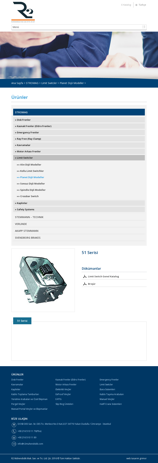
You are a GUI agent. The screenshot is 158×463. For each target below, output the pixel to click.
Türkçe (142, 4)
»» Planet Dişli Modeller (30, 177)
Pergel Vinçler (18, 404)
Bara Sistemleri (107, 389)
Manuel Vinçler (107, 399)
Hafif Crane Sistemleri (111, 404)
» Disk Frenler (23, 119)
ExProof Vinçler (63, 394)
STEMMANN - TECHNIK (29, 217)
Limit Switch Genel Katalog (100, 276)
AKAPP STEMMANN (26, 230)
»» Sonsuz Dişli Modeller (31, 183)
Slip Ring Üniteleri (64, 404)
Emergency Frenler (109, 379)
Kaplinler (15, 389)
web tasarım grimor (136, 458)
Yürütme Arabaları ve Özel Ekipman (29, 399)
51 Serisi (22, 320)
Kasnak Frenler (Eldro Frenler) (70, 379)
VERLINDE (21, 224)
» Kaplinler (21, 203)
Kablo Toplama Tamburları (25, 394)
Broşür (89, 283)
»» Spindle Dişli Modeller (31, 189)
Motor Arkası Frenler (66, 384)
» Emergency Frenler (27, 132)
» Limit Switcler (24, 157)
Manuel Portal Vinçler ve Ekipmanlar (29, 408)
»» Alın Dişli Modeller (29, 164)
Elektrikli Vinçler (63, 389)
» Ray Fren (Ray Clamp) (28, 138)
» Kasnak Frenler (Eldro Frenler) (33, 126)
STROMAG (21, 112)
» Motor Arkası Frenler (28, 151)
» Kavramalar (22, 145)
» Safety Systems (24, 209)
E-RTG (59, 399)
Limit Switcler (106, 384)
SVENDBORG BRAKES (27, 237)
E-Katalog (126, 4)
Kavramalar (17, 384)
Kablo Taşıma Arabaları (112, 394)
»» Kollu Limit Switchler (30, 171)
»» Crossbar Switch (28, 196)
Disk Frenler (17, 379)
